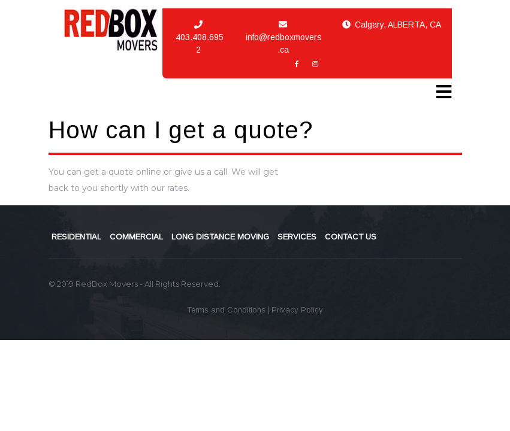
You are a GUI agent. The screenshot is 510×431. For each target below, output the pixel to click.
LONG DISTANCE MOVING (220, 236)
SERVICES (296, 236)
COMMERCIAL (136, 236)
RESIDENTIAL (76, 236)
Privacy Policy (297, 309)
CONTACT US (350, 236)
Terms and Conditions (227, 309)
